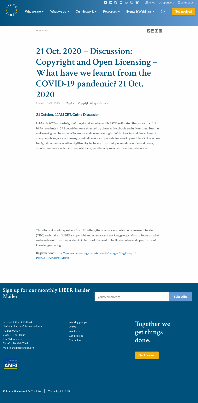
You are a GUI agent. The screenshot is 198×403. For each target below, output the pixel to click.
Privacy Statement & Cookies (22, 391)
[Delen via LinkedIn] (152, 31)
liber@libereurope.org (21, 347)
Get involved (76, 335)
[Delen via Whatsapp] (160, 31)
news (150, 2)
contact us (186, 2)
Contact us (75, 340)
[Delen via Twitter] (148, 31)
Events (72, 326)
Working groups (78, 322)
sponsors (167, 2)
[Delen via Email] (156, 31)
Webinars (44, 30)
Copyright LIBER (59, 391)
